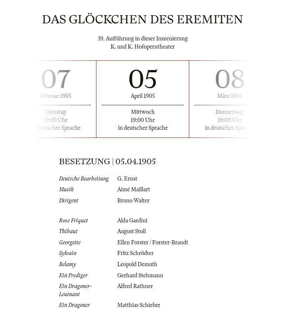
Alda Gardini (132, 221)
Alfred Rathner (135, 286)
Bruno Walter (133, 201)
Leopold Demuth (137, 264)
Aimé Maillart (133, 189)
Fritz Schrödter (135, 253)
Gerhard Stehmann (140, 275)
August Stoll (131, 231)
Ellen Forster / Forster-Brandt (152, 242)
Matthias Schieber (138, 305)
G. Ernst (127, 179)
